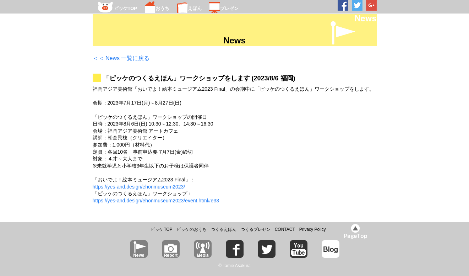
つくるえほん (223, 229)
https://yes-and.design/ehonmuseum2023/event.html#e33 (156, 200)
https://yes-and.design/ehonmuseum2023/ (139, 187)
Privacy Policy (312, 229)
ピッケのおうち (192, 229)
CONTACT (285, 229)
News (234, 40)
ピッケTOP (161, 229)
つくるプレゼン (256, 229)
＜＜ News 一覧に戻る (121, 58)
